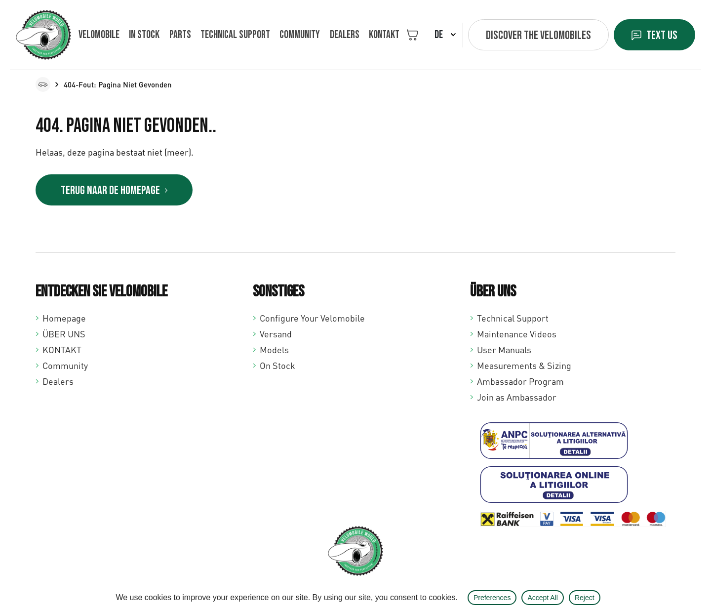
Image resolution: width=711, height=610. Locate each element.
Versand (276, 333)
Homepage (64, 318)
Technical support (235, 34)
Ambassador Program (520, 381)
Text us (661, 35)
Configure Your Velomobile (312, 318)
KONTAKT (384, 34)
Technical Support (513, 318)
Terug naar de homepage (110, 190)
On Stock (277, 365)
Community (299, 34)
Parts (180, 34)
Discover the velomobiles (538, 35)
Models (274, 349)
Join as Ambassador (516, 397)
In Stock (144, 34)
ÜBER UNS (63, 333)
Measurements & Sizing (524, 365)
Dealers (344, 34)
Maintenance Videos (516, 333)
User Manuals (504, 349)
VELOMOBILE (99, 34)
